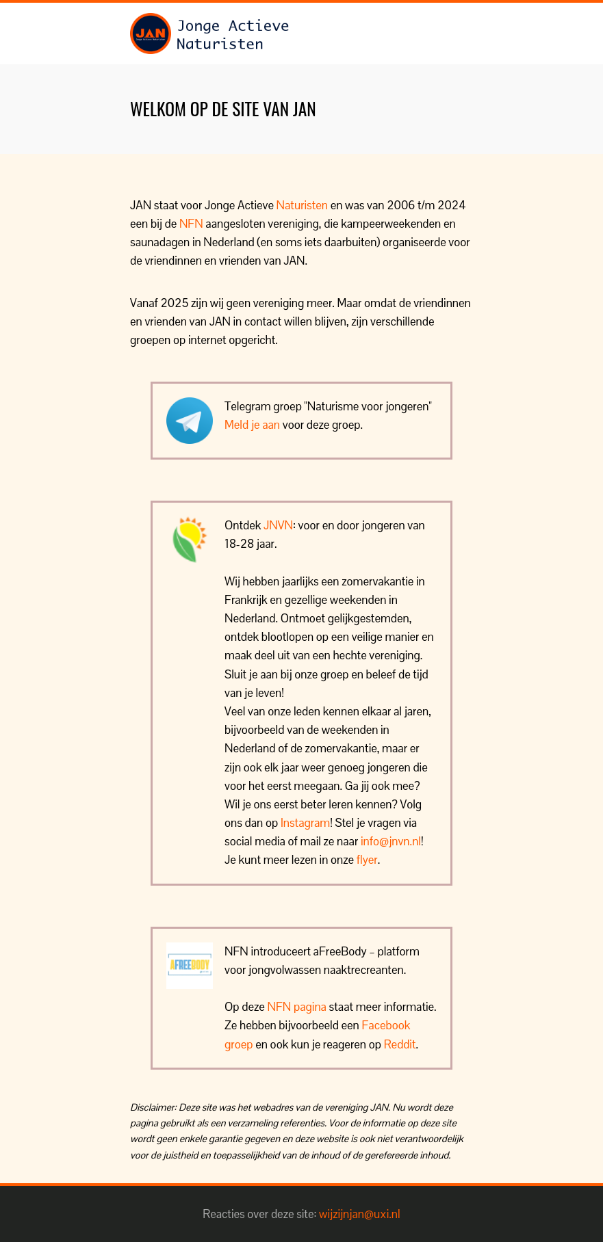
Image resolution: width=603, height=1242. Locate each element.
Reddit (400, 1044)
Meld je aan (252, 424)
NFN (191, 223)
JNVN (278, 525)
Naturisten (302, 205)
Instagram (305, 822)
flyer (367, 859)
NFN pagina (297, 1006)
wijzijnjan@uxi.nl (359, 1213)
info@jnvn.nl (391, 841)
